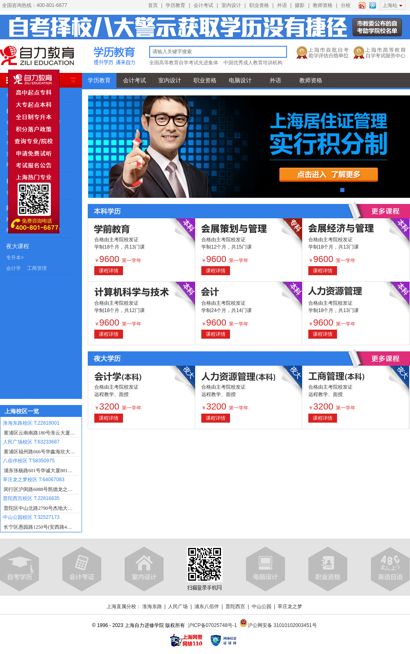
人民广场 (178, 606)
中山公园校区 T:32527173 (31, 517)
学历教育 (175, 5)
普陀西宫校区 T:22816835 (31, 498)
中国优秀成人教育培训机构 (252, 63)
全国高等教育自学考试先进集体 (183, 63)
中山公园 (261, 606)
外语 (282, 5)
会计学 (13, 268)
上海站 (390, 5)
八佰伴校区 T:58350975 (29, 461)
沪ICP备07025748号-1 (212, 625)
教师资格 (323, 5)
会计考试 (203, 5)
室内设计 (231, 5)
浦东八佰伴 (206, 606)
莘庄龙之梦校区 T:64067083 (33, 479)
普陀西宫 (235, 606)
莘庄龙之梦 (290, 606)
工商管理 (37, 268)
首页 (153, 5)
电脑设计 (240, 80)
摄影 (300, 5)
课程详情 (108, 271)
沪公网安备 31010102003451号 (278, 625)
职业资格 (259, 5)
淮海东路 (152, 606)
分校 (346, 5)
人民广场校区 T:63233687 (31, 442)
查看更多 (385, 211)
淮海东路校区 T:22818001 (31, 423)
